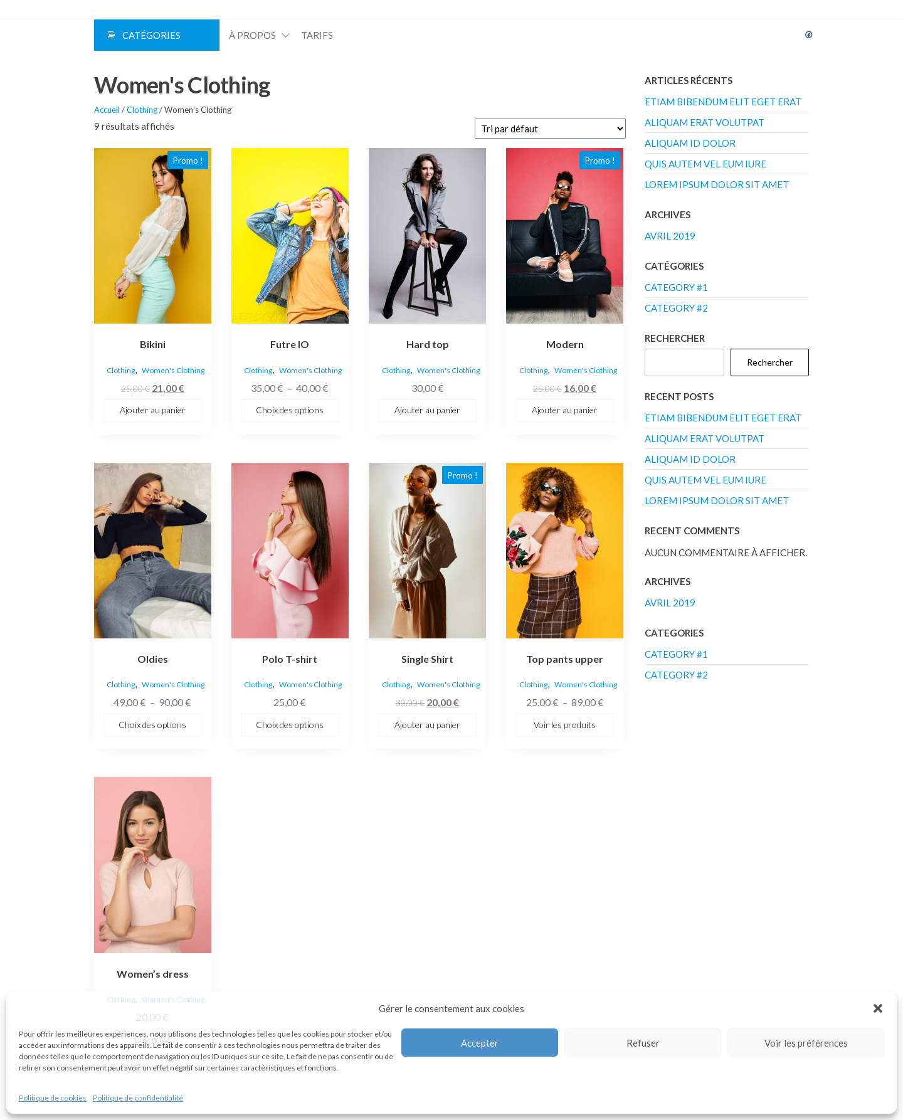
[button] (878, 1008)
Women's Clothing (173, 370)
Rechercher (675, 338)
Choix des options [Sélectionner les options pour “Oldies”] (152, 724)
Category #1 (676, 287)
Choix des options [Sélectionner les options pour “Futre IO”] (290, 409)
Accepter (480, 1043)
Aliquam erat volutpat (704, 122)
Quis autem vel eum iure (705, 163)
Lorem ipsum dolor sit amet (717, 184)
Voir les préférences (806, 1043)
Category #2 (676, 308)
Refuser (643, 1043)
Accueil (107, 110)
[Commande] (550, 129)
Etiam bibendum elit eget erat (723, 101)
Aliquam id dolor (690, 143)
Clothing (142, 110)
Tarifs (317, 35)
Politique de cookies (53, 1097)
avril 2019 (670, 235)
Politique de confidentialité (138, 1097)
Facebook (809, 35)
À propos (252, 35)
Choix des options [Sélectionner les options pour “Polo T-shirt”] (290, 724)
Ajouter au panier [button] (153, 409)
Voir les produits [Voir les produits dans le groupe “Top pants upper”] (565, 724)
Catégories (151, 35)
